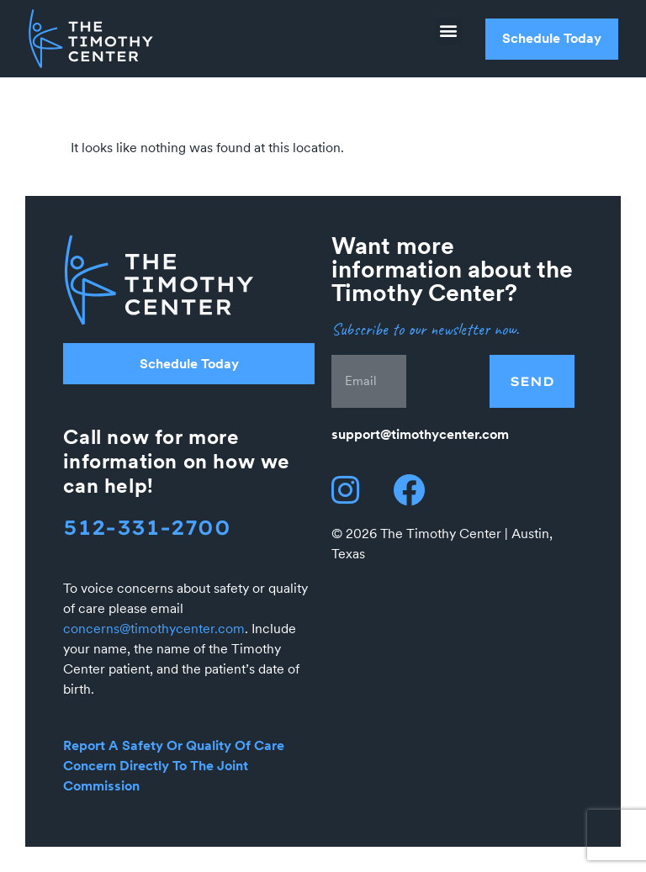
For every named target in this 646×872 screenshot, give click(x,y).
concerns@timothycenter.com (154, 629)
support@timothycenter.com (420, 434)
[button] (449, 31)
